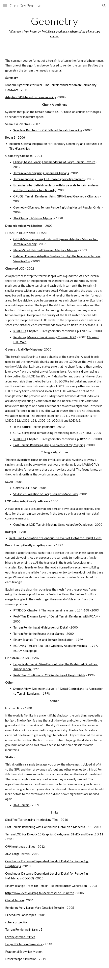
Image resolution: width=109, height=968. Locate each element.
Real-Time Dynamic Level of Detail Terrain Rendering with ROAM (55, 616)
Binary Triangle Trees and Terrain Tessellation (43, 639)
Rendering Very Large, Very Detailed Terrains (34, 907)
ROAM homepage (25, 650)
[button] (5, 5)
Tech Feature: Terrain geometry (34, 426)
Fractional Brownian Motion (24, 951)
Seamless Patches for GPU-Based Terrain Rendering (47, 130)
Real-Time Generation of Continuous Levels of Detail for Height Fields (55, 538)
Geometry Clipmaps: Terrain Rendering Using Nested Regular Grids (56, 207)
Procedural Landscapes (20, 915)
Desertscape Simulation (20, 959)
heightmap (96, 60)
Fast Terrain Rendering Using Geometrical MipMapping (49, 445)
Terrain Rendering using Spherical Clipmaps (41, 173)
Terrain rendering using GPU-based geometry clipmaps (49, 179)
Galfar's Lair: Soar (25, 488)
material (56, 70)
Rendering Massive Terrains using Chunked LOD (44, 337)
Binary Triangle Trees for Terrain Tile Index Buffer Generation (46, 885)
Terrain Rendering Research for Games (38, 633)
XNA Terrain (21, 805)
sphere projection (16, 922)
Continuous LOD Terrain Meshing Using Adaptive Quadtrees (53, 524)
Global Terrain (14, 900)
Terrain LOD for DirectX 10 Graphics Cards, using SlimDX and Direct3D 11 (54, 834)
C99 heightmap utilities (20, 846)
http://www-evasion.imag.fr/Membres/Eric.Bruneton (39, 893)
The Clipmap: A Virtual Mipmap (33, 218)
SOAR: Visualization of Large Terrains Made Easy (45, 494)
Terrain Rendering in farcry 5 (24, 929)
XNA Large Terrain (17, 854)
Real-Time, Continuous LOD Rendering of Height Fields (49, 675)
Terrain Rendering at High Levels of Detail (40, 627)
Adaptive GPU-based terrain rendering (30, 97)
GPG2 (17, 432)
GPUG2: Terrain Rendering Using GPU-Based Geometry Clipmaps (56, 196)
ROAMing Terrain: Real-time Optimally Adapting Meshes (50, 645)
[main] (54, 27)
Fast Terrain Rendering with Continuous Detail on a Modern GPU (47, 827)
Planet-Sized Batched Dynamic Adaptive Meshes (45, 250)
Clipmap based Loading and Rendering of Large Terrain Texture (54, 162)
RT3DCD (19, 331)
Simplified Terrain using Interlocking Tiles (31, 819)
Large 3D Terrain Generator (24, 944)
